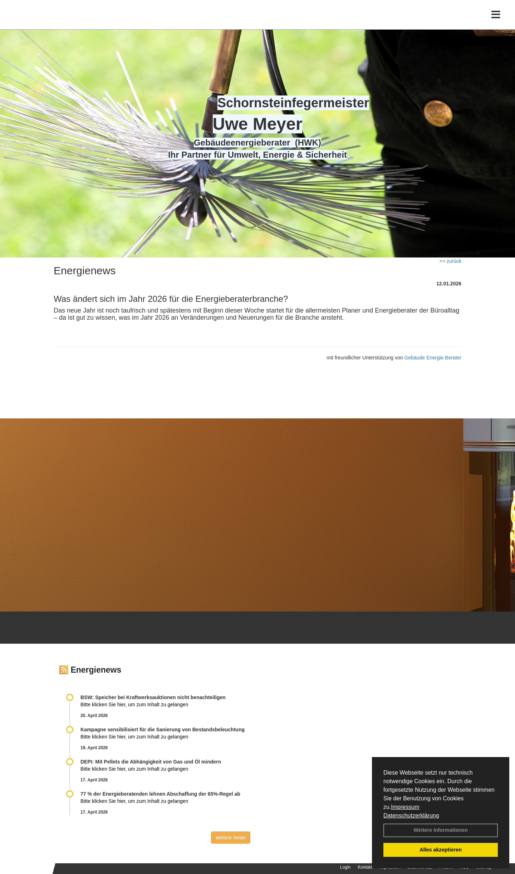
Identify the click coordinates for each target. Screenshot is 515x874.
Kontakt (365, 867)
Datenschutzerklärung (411, 815)
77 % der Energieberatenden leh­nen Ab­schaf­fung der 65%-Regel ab (160, 794)
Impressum (405, 807)
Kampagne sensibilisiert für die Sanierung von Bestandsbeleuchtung (162, 729)
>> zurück (450, 261)
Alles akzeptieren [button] (441, 850)
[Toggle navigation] (495, 20)
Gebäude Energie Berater (432, 357)
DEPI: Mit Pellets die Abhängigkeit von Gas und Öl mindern (154, 762)
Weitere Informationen (440, 830)
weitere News (231, 837)
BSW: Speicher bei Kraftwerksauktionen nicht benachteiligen (153, 697)
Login (345, 867)
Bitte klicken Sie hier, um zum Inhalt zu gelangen (134, 704)
